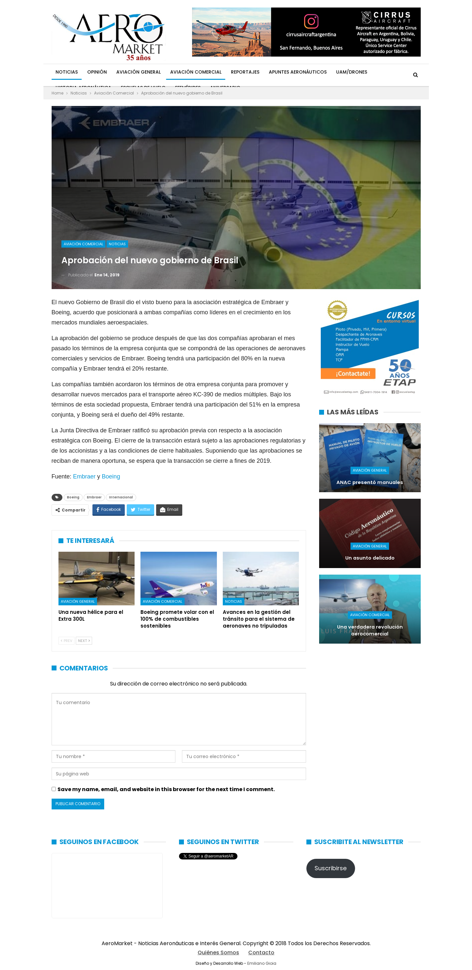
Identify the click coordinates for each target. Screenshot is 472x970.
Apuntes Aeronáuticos (298, 72)
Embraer (84, 476)
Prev (66, 640)
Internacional (121, 497)
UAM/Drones (351, 72)
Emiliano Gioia (261, 963)
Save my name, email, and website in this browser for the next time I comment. (166, 789)
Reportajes (245, 72)
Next (84, 640)
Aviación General (138, 72)
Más (381, 72)
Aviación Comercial (195, 72)
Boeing (111, 476)
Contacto (261, 952)
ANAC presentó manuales (369, 482)
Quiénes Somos (218, 952)
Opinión (97, 72)
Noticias (67, 72)
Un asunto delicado (370, 558)
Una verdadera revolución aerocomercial (370, 630)
